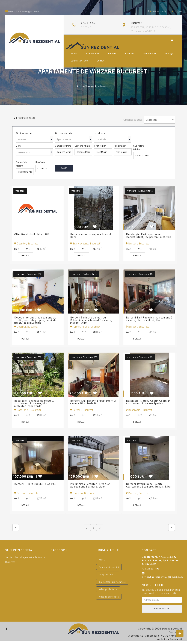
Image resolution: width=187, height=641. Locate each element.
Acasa (74, 53)
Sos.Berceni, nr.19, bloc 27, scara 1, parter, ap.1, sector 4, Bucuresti (160, 560)
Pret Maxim (120, 145)
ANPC (102, 559)
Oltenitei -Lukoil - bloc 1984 (33, 234)
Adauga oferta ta (108, 589)
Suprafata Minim (139, 147)
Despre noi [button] (92, 53)
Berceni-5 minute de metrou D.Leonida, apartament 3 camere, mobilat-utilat (92, 320)
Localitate (99, 133)
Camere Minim (63, 145)
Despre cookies (107, 574)
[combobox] (34, 152)
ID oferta (40, 162)
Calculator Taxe (79, 60)
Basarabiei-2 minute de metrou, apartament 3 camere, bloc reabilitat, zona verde (35, 403)
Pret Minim (100, 145)
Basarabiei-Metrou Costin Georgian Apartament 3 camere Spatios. (149, 402)
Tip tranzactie (24, 133)
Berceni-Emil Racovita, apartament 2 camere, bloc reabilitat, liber (149, 318)
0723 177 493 (88, 23)
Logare (177, 11)
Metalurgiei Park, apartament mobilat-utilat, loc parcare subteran (145, 237)
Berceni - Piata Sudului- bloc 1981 (36, 484)
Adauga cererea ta (109, 596)
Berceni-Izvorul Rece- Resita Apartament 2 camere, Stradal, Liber (146, 487)
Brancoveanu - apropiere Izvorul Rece (91, 235)
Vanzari (112, 53)
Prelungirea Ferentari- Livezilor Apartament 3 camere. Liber (91, 485)
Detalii (26, 255)
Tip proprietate (63, 133)
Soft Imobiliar (148, 635)
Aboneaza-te (161, 608)
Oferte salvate (156, 11)
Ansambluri (149, 53)
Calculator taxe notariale (112, 581)
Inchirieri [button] (130, 53)
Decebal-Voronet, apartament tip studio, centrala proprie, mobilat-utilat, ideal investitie (36, 320)
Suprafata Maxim (21, 164)
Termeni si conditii (109, 567)
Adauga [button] (169, 53)
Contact (101, 60)
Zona (19, 145)
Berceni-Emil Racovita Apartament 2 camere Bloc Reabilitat (92, 402)
